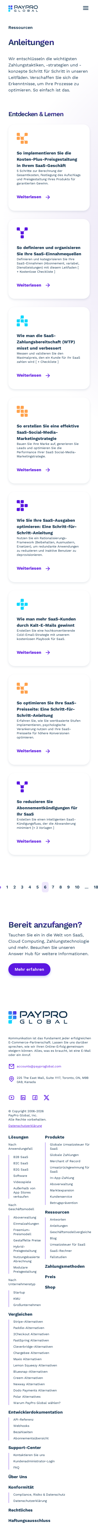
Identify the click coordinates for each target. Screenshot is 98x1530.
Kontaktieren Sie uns (29, 1455)
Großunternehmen (27, 1305)
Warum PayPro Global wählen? (37, 1403)
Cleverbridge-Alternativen (33, 1346)
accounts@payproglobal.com (39, 1066)
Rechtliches (20, 1510)
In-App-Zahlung (62, 1178)
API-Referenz (23, 1419)
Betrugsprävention (64, 1203)
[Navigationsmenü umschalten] (86, 8)
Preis (50, 1276)
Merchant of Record (65, 1161)
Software (20, 1176)
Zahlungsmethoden (65, 1266)
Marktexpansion (62, 1190)
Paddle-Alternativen (28, 1328)
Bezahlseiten (23, 1432)
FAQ (16, 1467)
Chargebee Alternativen (31, 1353)
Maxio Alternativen (27, 1359)
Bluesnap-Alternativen (30, 1371)
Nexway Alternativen (29, 1384)
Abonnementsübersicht (31, 1438)
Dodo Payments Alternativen (35, 1390)
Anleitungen (59, 1226)
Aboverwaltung (24, 1217)
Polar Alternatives (27, 1396)
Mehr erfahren (29, 969)
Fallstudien (58, 1257)
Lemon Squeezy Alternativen (35, 1365)
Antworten (58, 1219)
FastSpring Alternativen (31, 1340)
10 (77, 887)
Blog (53, 1238)
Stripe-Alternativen (28, 1321)
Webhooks (21, 1426)
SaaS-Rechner (61, 1251)
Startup (19, 1292)
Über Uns (17, 1476)
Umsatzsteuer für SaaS (67, 1244)
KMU (16, 1299)
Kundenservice (61, 1196)
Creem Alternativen (28, 1378)
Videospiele (22, 1182)
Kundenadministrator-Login (34, 1461)
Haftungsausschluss (29, 1520)
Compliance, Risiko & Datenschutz (39, 1494)
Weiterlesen (30, 196)
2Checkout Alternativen (31, 1334)
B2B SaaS (20, 1157)
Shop (50, 1287)
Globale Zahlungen (64, 1155)
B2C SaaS (20, 1163)
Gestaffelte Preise (27, 1240)
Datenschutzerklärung (25, 1126)
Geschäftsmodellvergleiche (70, 1232)
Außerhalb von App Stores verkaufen (24, 1192)
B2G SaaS (20, 1169)
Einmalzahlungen (26, 1224)
